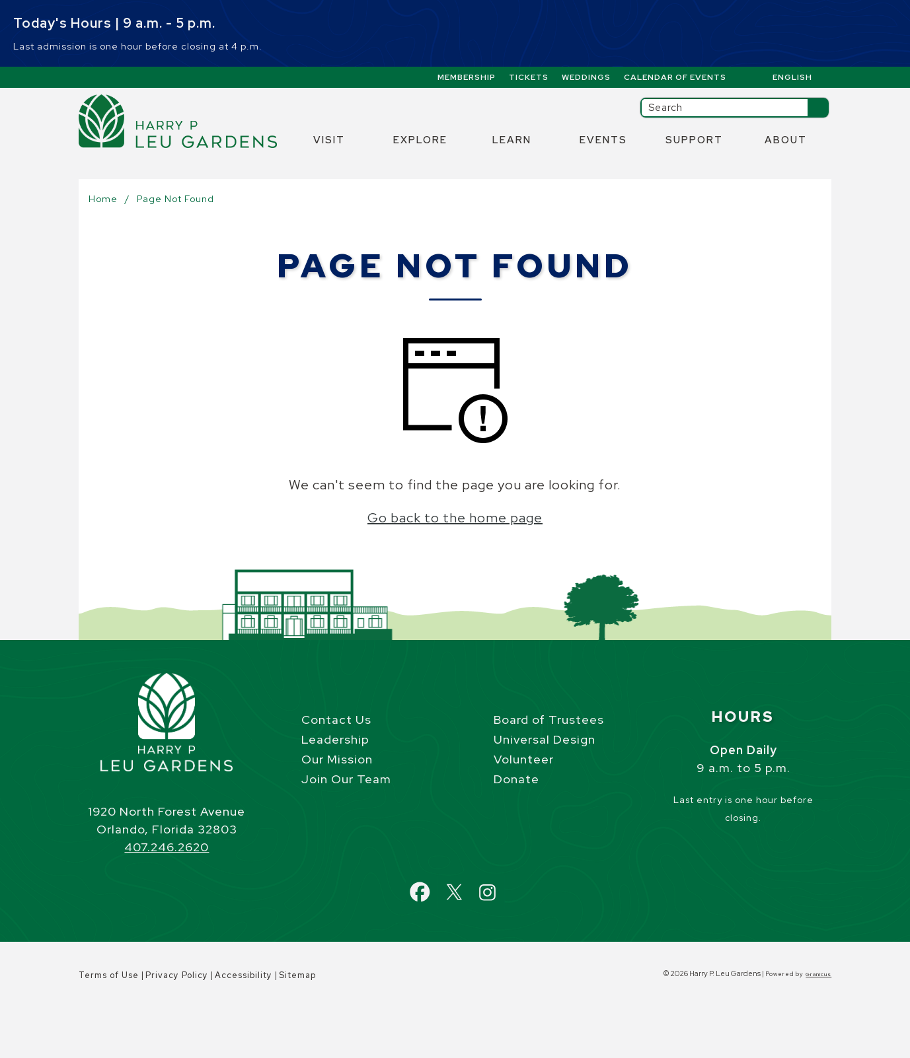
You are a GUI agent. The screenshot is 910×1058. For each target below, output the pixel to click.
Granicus (818, 974)
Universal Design (544, 739)
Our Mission (337, 759)
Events (603, 140)
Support (694, 140)
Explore (420, 140)
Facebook (433, 885)
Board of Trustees (549, 719)
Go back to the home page (455, 517)
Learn (511, 140)
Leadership (335, 739)
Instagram (499, 885)
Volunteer (524, 759)
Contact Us (336, 719)
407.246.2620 (166, 847)
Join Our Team (346, 779)
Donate (516, 779)
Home (103, 199)
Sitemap (297, 975)
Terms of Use (109, 975)
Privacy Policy (176, 975)
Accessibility (243, 975)
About (786, 140)
